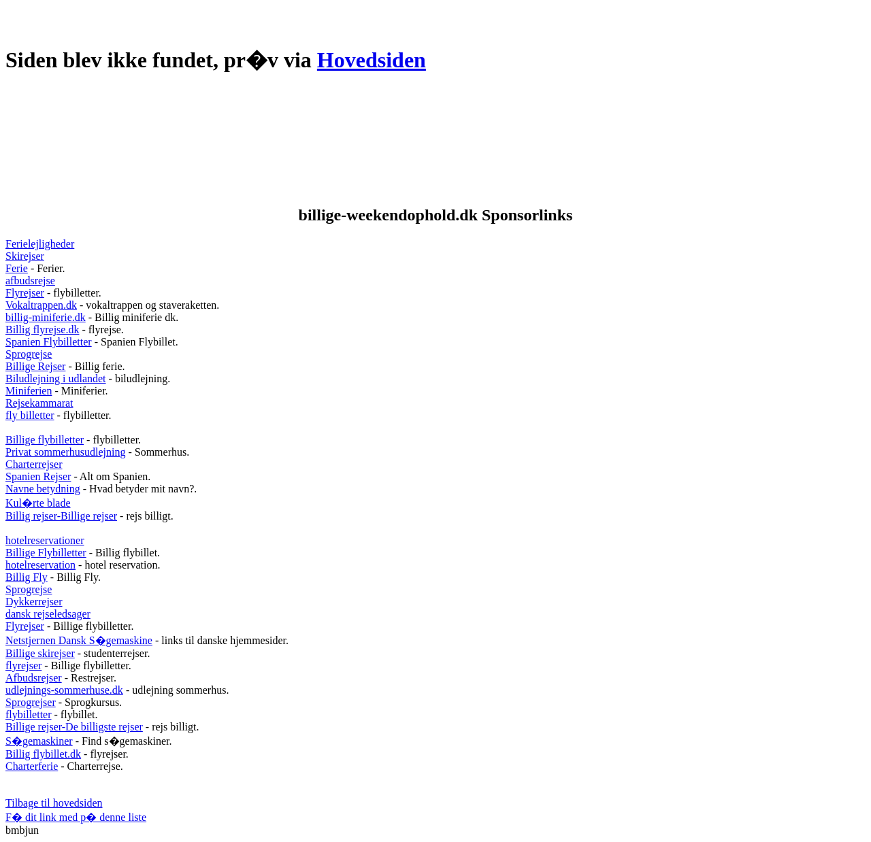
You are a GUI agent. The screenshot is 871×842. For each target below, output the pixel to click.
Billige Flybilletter (45, 552)
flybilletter (28, 714)
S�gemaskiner (39, 741)
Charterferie (31, 766)
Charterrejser (34, 464)
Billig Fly (26, 577)
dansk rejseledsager (48, 614)
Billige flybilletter (44, 439)
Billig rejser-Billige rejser (61, 516)
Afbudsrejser (33, 678)
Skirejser (24, 256)
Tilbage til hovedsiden (54, 803)
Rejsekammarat (39, 403)
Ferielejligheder (39, 244)
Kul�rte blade (38, 503)
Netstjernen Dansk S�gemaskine (78, 640)
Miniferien (28, 391)
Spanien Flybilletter (48, 342)
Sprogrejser (30, 702)
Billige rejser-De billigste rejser (74, 726)
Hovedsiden (371, 60)
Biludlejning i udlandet (55, 378)
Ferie (16, 268)
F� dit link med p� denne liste (75, 817)
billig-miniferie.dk (45, 317)
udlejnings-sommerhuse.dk (64, 690)
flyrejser (23, 665)
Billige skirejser (40, 653)
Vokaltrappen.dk (41, 305)
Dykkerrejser (34, 601)
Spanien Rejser (38, 476)
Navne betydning (42, 488)
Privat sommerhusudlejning (65, 452)
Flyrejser (24, 293)
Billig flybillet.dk (43, 754)
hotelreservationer (44, 540)
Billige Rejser (35, 366)
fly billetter (29, 415)
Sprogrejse (28, 354)
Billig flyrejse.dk (42, 329)
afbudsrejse (30, 280)
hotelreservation (40, 565)
